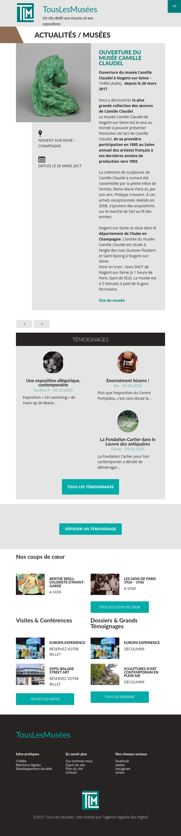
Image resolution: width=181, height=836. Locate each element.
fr (174, 6)
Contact (71, 772)
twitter (120, 765)
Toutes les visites (45, 699)
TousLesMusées (70, 9)
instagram (122, 768)
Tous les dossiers (119, 697)
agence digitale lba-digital (126, 816)
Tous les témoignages (90, 486)
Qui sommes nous (79, 761)
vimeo (119, 772)
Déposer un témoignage (90, 528)
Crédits (21, 761)
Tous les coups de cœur (119, 607)
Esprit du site (75, 765)
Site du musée (112, 300)
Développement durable (34, 768)
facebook (122, 761)
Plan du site (74, 768)
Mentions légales (28, 765)
